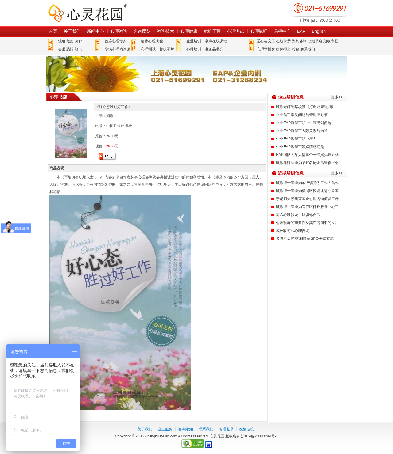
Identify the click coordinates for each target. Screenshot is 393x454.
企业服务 (165, 429)
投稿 (295, 49)
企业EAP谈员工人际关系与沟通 (302, 131)
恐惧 (70, 49)
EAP (301, 31)
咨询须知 (185, 429)
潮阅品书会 (214, 49)
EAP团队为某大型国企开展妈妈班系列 (307, 155)
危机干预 (212, 31)
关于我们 (72, 31)
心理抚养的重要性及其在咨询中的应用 (307, 223)
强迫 (61, 41)
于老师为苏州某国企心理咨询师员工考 (307, 199)
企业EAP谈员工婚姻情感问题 (300, 147)
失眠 (61, 49)
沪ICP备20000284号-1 (259, 436)
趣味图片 (166, 49)
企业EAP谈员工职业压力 (296, 139)
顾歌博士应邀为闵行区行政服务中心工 (307, 207)
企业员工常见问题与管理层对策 (302, 115)
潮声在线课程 (216, 41)
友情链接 (246, 429)
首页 (53, 31)
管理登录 (226, 429)
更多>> (337, 97)
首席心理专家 (116, 41)
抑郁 (78, 41)
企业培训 (193, 41)
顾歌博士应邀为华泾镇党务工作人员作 (307, 183)
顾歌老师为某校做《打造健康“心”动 (305, 107)
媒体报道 (283, 49)
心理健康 (188, 31)
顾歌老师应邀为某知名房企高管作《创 (307, 163)
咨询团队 (142, 31)
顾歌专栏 (330, 41)
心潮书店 (315, 41)
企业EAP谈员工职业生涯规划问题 (303, 123)
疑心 (78, 49)
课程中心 (282, 31)
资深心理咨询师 (117, 49)
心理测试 (235, 31)
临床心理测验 (152, 41)
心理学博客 (266, 49)
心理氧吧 (258, 31)
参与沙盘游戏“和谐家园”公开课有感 (305, 238)
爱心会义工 (266, 41)
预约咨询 (299, 41)
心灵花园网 (87, 13)
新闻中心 (95, 31)
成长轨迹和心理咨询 (292, 231)
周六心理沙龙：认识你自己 (298, 215)
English (319, 31)
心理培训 (193, 49)
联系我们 (307, 49)
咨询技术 (165, 31)
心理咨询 (118, 31)
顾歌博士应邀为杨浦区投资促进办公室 (307, 191)
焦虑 (70, 41)
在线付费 (283, 41)
